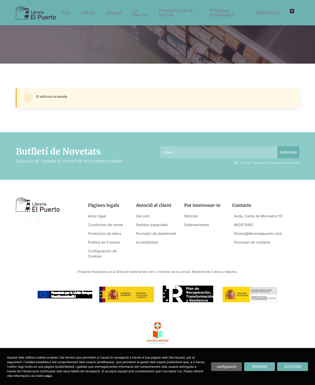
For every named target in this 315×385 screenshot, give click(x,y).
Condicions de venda (105, 225)
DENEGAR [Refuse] (259, 367)
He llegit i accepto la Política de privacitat (269, 162)
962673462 (244, 225)
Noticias (191, 216)
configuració (226, 367)
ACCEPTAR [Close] (292, 367)
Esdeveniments (196, 225)
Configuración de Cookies (102, 253)
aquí (48, 376)
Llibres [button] (88, 12)
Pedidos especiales (152, 225)
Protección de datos (104, 233)
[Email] (219, 152)
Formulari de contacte (252, 242)
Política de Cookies (104, 242)
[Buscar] (287, 13)
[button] (290, 13)
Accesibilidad (147, 242)
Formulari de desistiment (156, 233)
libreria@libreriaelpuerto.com (258, 233)
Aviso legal (97, 216)
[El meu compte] (294, 13)
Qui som (143, 216)
